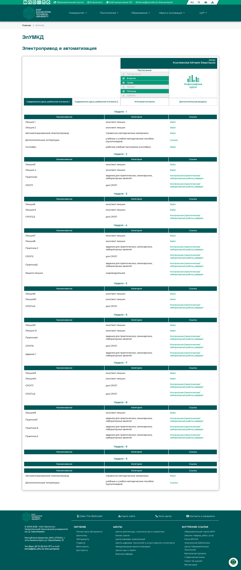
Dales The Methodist (89, 516)
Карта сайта (126, 516)
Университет (76, 13)
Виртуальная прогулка (195, 554)
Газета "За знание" (193, 561)
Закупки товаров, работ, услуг (199, 536)
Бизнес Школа (123, 536)
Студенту (80, 543)
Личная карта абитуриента (89, 532)
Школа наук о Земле (126, 550)
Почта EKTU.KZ (191, 539)
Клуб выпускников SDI (119, 2)
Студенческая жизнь (194, 557)
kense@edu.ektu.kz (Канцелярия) (154, 2)
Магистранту (82, 547)
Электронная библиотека (197, 543)
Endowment (95, 2)
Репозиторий (190, 565)
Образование (139, 13)
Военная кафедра (124, 554)
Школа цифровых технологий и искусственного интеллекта (145, 543)
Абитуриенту (82, 539)
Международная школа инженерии (133, 547)
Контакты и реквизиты (200, 516)
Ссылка (174, 140)
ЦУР (202, 13)
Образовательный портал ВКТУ (199, 532)
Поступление (108, 13)
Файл (173, 122)
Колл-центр (164, 516)
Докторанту (82, 550)
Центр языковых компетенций (130, 539)
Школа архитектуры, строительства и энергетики (140, 532)
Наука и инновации (170, 13)
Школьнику (81, 536)
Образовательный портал (69, 2)
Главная (27, 25)
